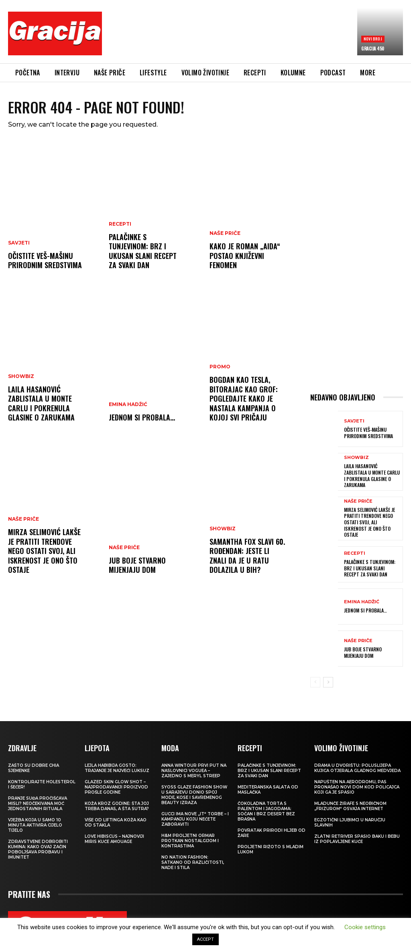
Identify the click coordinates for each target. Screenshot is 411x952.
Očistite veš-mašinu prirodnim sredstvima (45, 260)
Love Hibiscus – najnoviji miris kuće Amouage (114, 839)
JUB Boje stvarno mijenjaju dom (137, 565)
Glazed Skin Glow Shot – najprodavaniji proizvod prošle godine (116, 787)
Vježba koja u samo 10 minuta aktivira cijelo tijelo (35, 825)
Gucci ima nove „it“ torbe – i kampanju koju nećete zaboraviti (195, 819)
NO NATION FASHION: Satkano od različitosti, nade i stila (192, 862)
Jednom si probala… (142, 417)
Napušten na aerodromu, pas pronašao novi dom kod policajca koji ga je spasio (356, 787)
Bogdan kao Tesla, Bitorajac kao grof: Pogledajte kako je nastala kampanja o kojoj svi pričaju (244, 398)
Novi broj (373, 39)
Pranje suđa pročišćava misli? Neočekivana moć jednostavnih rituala (37, 803)
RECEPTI (120, 224)
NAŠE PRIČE (23, 519)
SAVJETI (19, 243)
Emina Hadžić (128, 404)
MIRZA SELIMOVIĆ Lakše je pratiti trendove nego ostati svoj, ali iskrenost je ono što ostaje (44, 551)
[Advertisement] (254, 35)
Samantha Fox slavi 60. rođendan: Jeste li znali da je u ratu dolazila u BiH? (247, 555)
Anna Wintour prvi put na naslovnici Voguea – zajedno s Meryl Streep (193, 770)
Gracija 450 (372, 48)
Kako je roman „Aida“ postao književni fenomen (245, 255)
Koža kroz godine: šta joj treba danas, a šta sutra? (117, 806)
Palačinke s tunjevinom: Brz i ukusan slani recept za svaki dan (143, 251)
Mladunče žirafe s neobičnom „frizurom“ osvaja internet (350, 806)
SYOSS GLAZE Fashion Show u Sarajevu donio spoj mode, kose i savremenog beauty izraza (194, 794)
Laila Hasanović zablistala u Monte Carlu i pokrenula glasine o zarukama (41, 403)
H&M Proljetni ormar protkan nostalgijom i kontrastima (190, 841)
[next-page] (328, 682)
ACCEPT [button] (205, 939)
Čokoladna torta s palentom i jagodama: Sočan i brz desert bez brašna (266, 811)
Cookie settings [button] (365, 927)
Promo (220, 366)
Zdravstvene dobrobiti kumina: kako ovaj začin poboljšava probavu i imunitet (38, 849)
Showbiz (21, 376)
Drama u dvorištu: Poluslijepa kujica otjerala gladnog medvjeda (357, 768)
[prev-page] (315, 682)
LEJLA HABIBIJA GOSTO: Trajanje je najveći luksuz (117, 768)
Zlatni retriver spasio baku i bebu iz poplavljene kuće (357, 839)
